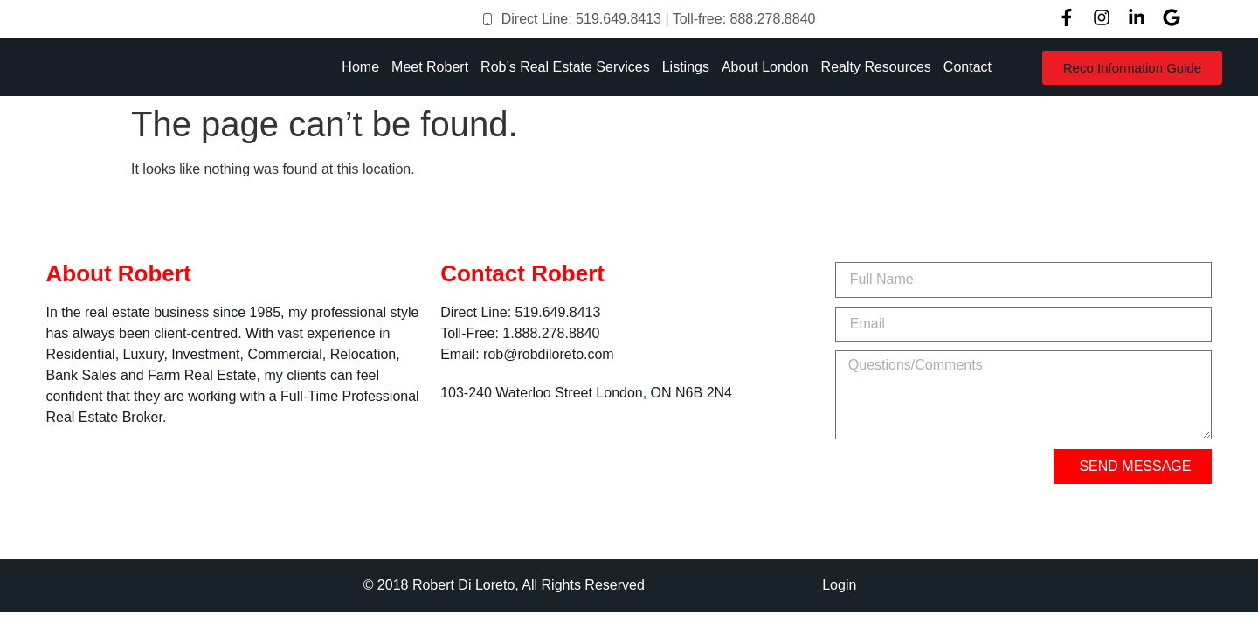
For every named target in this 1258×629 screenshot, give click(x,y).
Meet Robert (429, 66)
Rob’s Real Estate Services (565, 66)
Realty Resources (876, 66)
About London (765, 66)
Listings (685, 66)
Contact (968, 66)
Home (360, 66)
